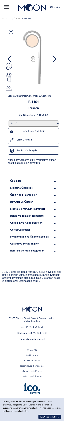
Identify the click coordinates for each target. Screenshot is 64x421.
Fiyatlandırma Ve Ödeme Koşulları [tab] (33, 236)
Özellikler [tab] (33, 181)
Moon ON (32, 350)
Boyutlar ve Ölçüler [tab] (33, 201)
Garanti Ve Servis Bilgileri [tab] (33, 243)
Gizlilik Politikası (32, 361)
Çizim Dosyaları (20, 140)
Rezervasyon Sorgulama (32, 366)
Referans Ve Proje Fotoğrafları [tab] (33, 250)
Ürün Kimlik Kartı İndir (27, 131)
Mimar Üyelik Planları (32, 371)
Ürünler (17, 18)
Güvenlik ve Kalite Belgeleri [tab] (33, 222)
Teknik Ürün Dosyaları (23, 150)
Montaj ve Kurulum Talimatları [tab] (33, 208)
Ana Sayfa (6, 18)
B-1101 (27, 18)
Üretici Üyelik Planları (32, 376)
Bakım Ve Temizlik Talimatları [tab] (33, 215)
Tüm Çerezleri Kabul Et (49, 417)
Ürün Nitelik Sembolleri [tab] (33, 194)
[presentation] (10, 59)
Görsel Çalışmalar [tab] (33, 229)
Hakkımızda (32, 355)
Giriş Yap (55, 7)
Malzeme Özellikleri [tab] (33, 187)
